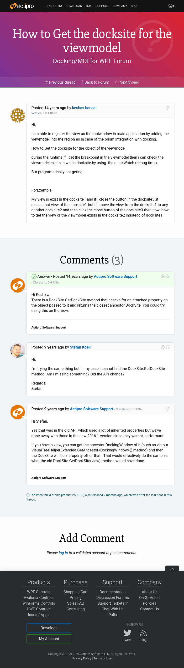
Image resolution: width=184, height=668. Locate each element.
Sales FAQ (75, 603)
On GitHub (149, 597)
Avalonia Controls (39, 597)
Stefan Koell (80, 347)
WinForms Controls (38, 603)
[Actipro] (22, 6)
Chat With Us (113, 609)
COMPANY (120, 6)
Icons (32, 614)
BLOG (134, 6)
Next (127, 82)
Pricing (76, 597)
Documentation (113, 592)
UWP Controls (39, 609)
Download (49, 628)
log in (63, 553)
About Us (149, 592)
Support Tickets (113, 603)
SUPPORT (102, 6)
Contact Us (149, 609)
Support (113, 582)
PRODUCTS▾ (54, 6)
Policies (149, 603)
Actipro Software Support (115, 276)
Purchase (76, 582)
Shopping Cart (75, 592)
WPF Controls (38, 592)
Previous (60, 82)
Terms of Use (103, 658)
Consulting (76, 609)
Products (38, 582)
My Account (49, 639)
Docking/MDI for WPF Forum (92, 61)
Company (149, 582)
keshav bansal (84, 108)
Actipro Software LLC (94, 654)
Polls (112, 614)
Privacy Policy (81, 658)
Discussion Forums (112, 597)
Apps (45, 614)
